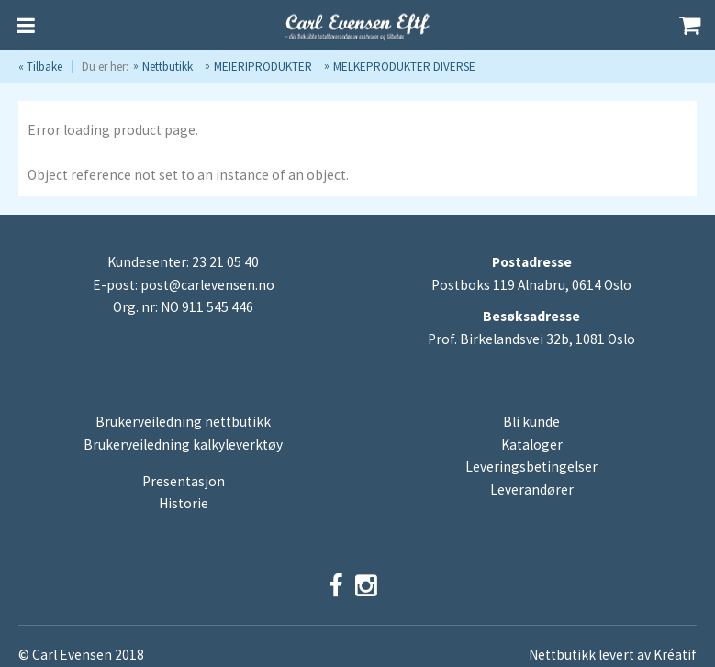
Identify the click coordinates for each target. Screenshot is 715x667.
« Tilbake (40, 66)
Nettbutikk (167, 66)
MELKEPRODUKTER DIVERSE (404, 66)
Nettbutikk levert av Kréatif (613, 654)
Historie (183, 503)
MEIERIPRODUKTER (263, 66)
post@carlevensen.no (207, 285)
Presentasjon (183, 481)
